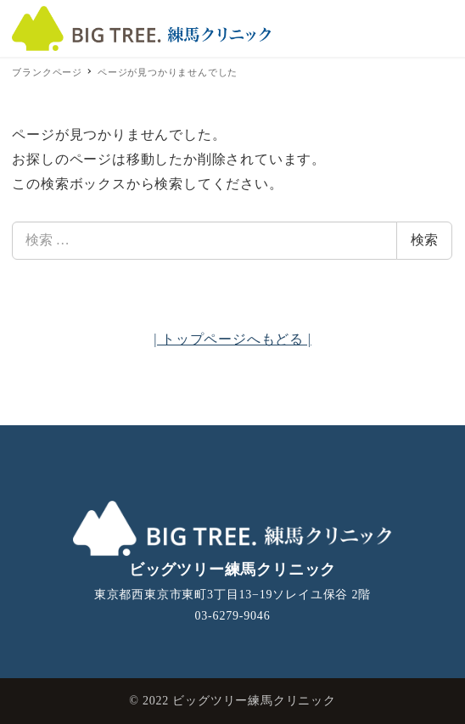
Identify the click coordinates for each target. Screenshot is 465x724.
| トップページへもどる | (232, 339)
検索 (424, 240)
